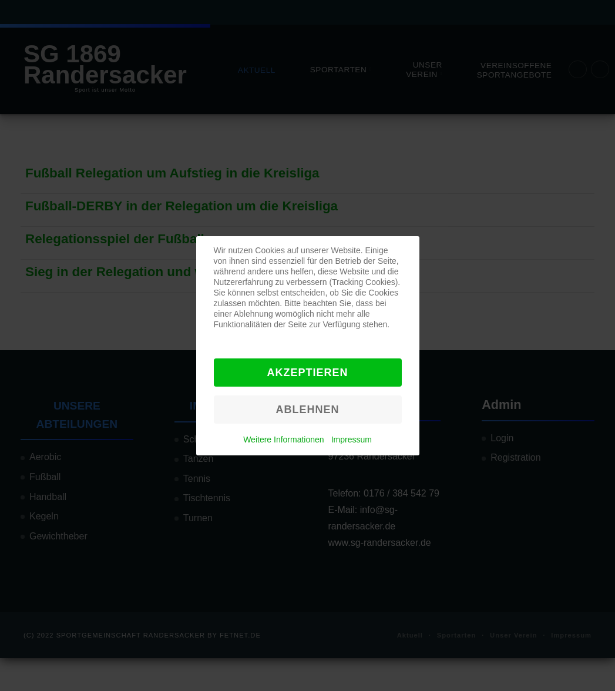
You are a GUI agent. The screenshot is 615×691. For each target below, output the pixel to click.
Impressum (351, 439)
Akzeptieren (307, 372)
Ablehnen (307, 409)
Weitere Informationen (283, 439)
